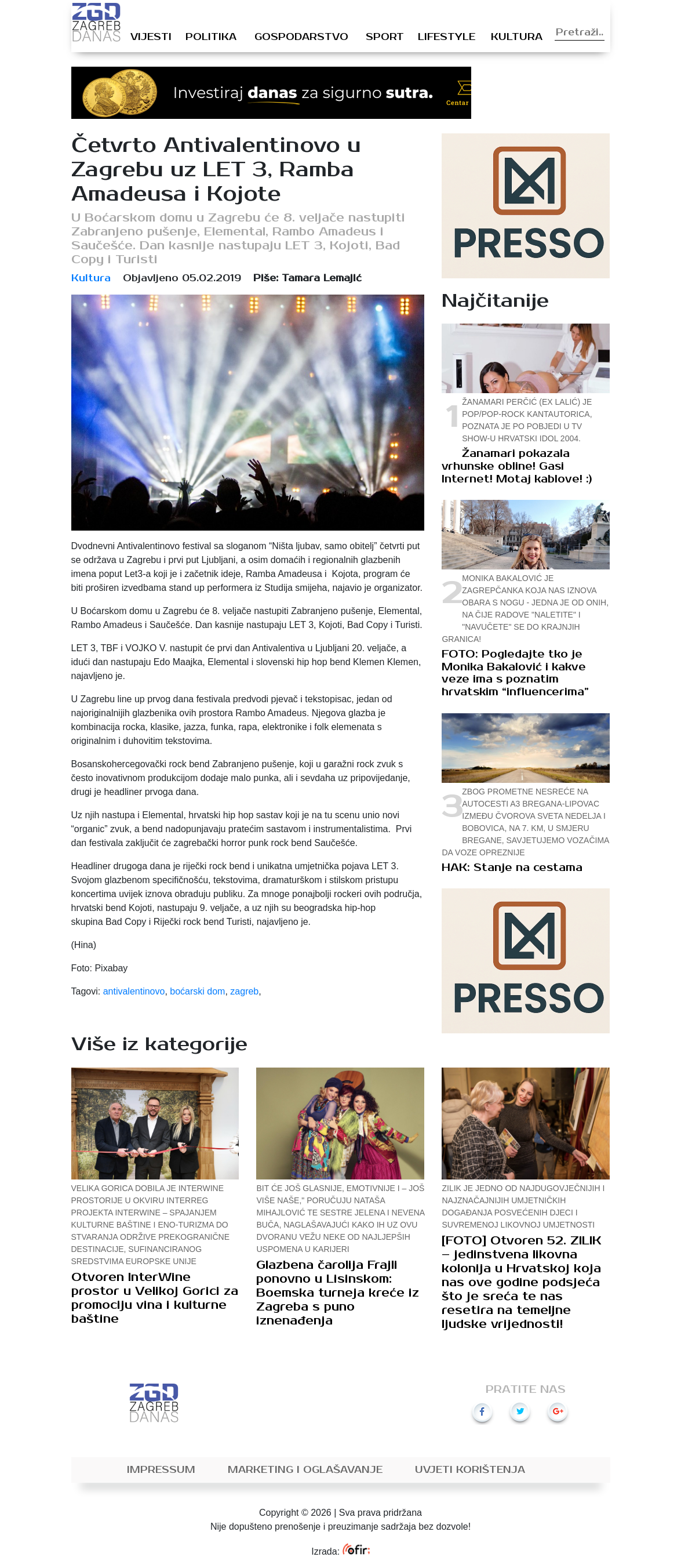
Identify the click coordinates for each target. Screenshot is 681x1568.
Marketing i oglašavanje (305, 1470)
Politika (210, 37)
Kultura (516, 37)
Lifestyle (446, 37)
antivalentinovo (134, 991)
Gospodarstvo (301, 37)
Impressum (161, 1470)
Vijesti (151, 37)
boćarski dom (197, 991)
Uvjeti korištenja (470, 1470)
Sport (385, 37)
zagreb (244, 991)
